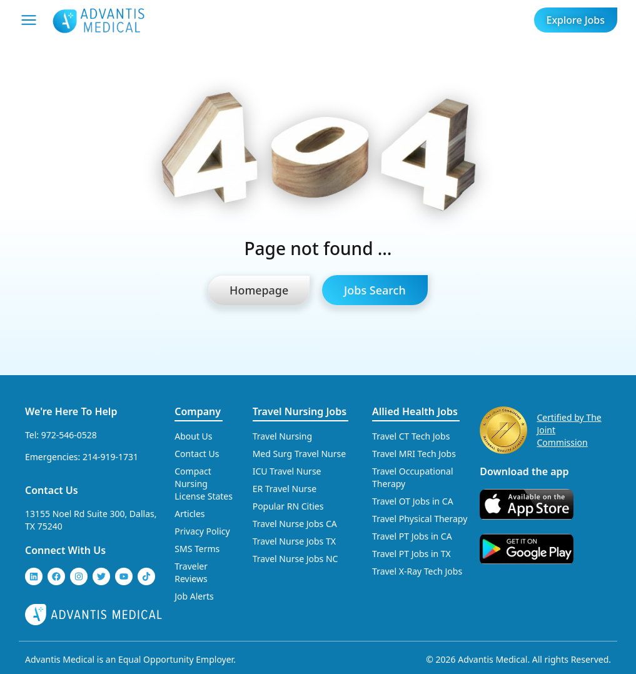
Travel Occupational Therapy (412, 477)
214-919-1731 (110, 457)
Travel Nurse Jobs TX (294, 541)
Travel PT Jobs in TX (411, 554)
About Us (193, 436)
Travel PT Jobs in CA (412, 536)
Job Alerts (194, 596)
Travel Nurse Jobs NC (295, 559)
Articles (189, 514)
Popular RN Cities (288, 506)
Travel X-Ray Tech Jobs (417, 571)
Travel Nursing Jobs (299, 411)
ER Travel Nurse (285, 489)
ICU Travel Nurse (287, 471)
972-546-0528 (69, 435)
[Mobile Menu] (29, 20)
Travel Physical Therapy (419, 519)
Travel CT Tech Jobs (411, 436)
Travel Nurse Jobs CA (295, 524)
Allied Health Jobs (415, 411)
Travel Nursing (282, 436)
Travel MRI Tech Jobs (414, 454)
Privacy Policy (202, 531)
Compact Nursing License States (203, 483)
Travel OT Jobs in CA (412, 501)
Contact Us (51, 490)
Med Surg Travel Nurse (299, 454)
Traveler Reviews (191, 572)
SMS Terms (197, 549)
